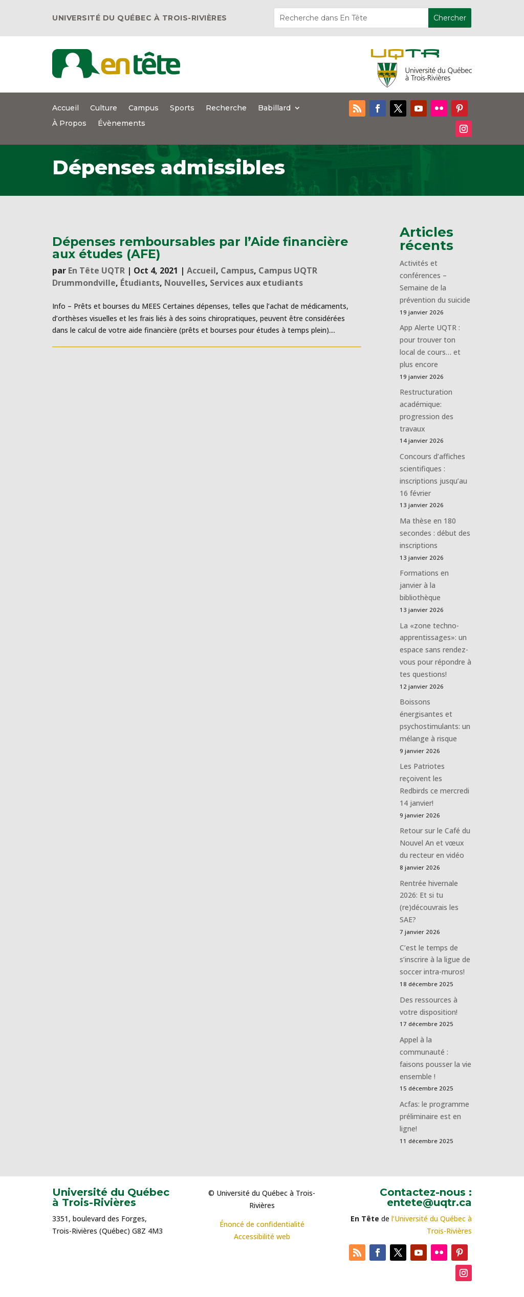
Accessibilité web (262, 1236)
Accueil (65, 108)
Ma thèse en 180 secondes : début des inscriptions (435, 533)
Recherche (226, 108)
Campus (143, 108)
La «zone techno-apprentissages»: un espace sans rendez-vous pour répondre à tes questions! (435, 650)
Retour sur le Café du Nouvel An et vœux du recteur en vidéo (435, 843)
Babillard (274, 108)
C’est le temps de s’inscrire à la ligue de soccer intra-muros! (435, 960)
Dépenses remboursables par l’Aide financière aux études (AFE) (200, 247)
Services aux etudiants (256, 282)
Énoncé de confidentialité (262, 1224)
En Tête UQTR (96, 270)
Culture (103, 108)
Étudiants (140, 282)
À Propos (69, 124)
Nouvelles (184, 282)
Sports (182, 108)
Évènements (121, 124)
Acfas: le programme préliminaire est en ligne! (434, 1116)
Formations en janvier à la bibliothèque (424, 585)
